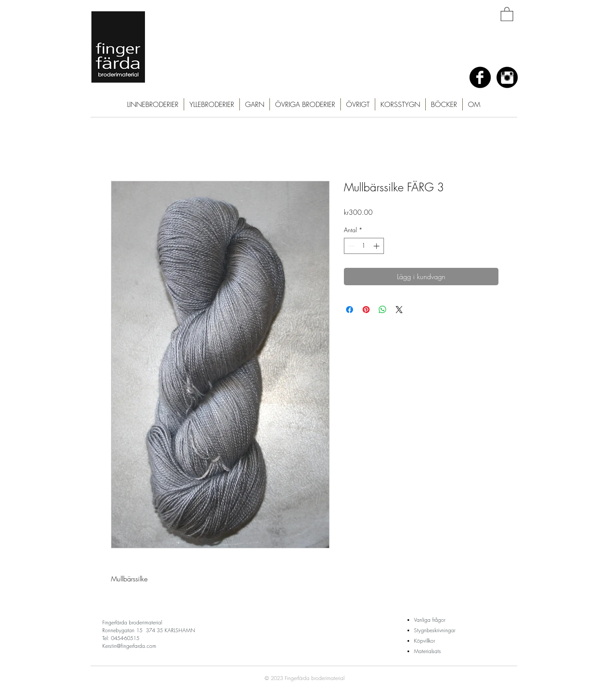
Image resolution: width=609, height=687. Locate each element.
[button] (507, 13)
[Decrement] (350, 245)
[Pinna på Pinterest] (366, 309)
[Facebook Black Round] (480, 77)
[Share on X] (399, 309)
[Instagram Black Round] (507, 77)
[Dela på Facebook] (349, 309)
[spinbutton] (364, 245)
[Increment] (377, 245)
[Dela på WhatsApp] (382, 309)
